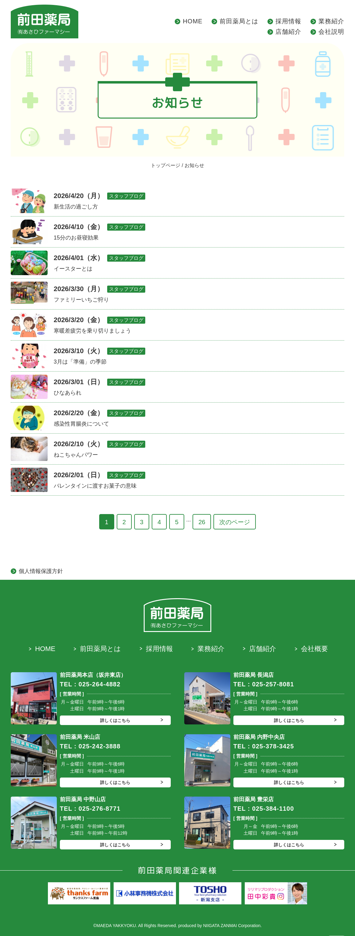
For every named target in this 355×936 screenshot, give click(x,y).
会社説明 (331, 31)
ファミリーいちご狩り (81, 300)
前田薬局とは (239, 21)
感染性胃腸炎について (81, 424)
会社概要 (314, 649)
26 (201, 522)
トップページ (165, 165)
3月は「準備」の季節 (80, 362)
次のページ (234, 522)
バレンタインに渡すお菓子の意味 (95, 486)
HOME (192, 21)
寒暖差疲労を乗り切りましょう (92, 331)
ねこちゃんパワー (76, 455)
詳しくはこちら (115, 720)
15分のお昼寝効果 (76, 238)
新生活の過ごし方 (76, 207)
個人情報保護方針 (41, 571)
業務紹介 (331, 21)
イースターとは (73, 269)
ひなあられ (67, 393)
